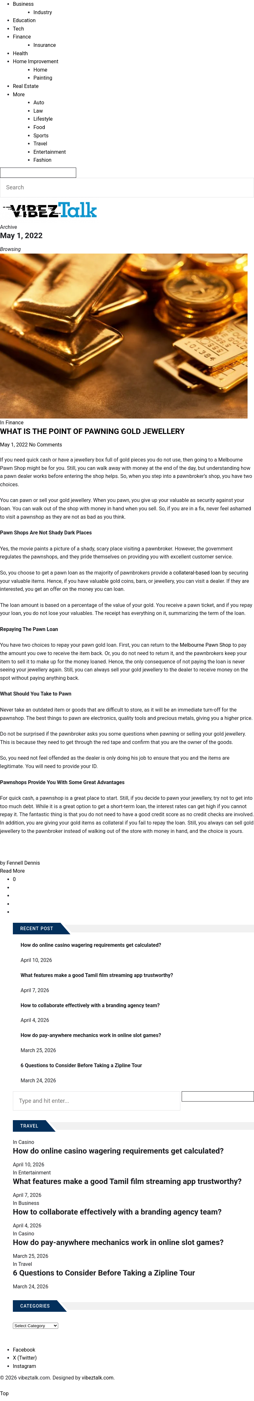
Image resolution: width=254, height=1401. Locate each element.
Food (39, 127)
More (19, 94)
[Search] (38, 173)
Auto (38, 102)
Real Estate (26, 86)
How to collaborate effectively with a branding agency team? (90, 1005)
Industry (42, 12)
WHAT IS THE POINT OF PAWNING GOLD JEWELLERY (93, 431)
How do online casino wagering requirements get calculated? (91, 945)
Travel (40, 144)
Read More (12, 871)
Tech (18, 29)
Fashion (42, 160)
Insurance (44, 45)
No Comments (45, 445)
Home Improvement (35, 61)
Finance (22, 37)
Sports (41, 136)
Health (20, 53)
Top (4, 1393)
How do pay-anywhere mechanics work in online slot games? (91, 1035)
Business (23, 4)
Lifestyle (43, 119)
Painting (42, 78)
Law (38, 111)
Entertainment (49, 152)
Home (40, 70)
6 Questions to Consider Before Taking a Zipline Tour (81, 1065)
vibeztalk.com (97, 1378)
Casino (26, 1142)
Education (24, 20)
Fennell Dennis (23, 863)
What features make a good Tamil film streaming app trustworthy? (97, 975)
